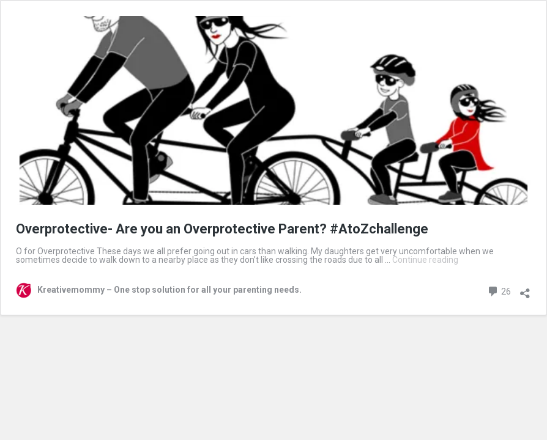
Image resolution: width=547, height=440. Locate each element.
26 (499, 290)
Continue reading (425, 260)
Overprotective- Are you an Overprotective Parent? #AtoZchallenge (222, 229)
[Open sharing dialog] (525, 289)
